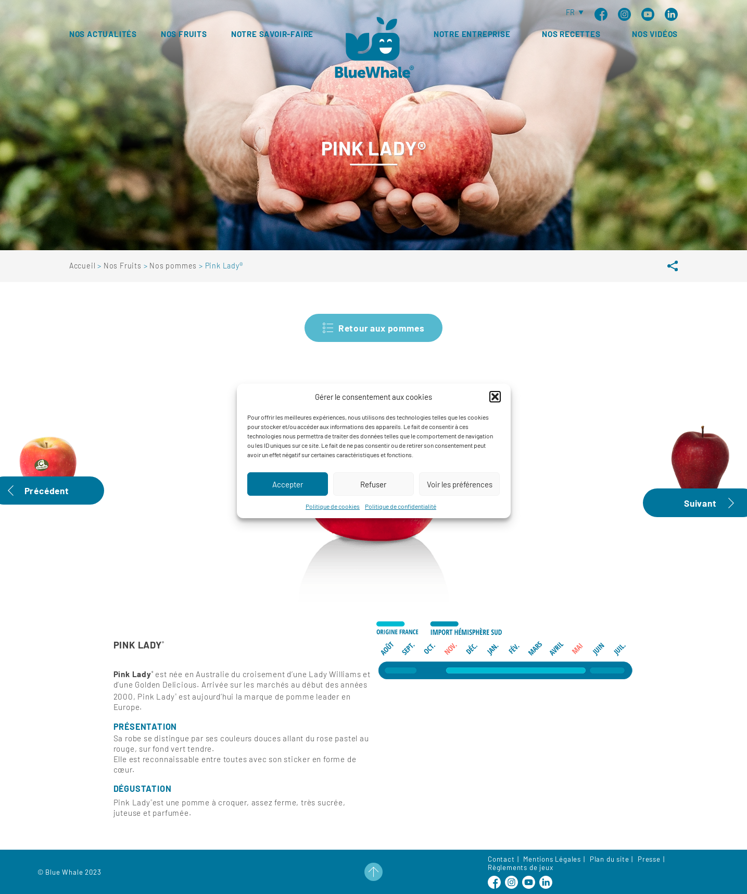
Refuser (373, 495)
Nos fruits (184, 34)
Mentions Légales (552, 859)
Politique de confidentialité (400, 517)
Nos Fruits (124, 265)
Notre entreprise (472, 34)
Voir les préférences (459, 495)
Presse (649, 859)
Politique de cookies (333, 517)
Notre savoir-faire (272, 34)
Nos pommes (174, 265)
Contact (501, 859)
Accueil (83, 265)
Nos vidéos (655, 34)
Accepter (287, 495)
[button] (495, 407)
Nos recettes (571, 34)
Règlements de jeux (520, 867)
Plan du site (609, 859)
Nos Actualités (103, 34)
